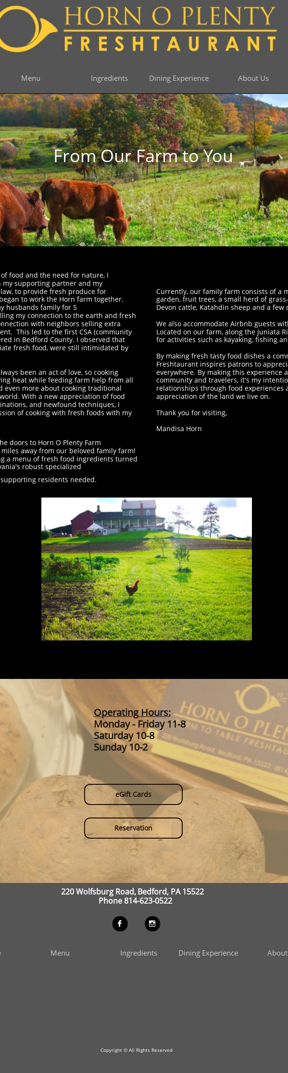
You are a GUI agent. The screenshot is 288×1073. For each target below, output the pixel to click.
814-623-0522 (147, 900)
